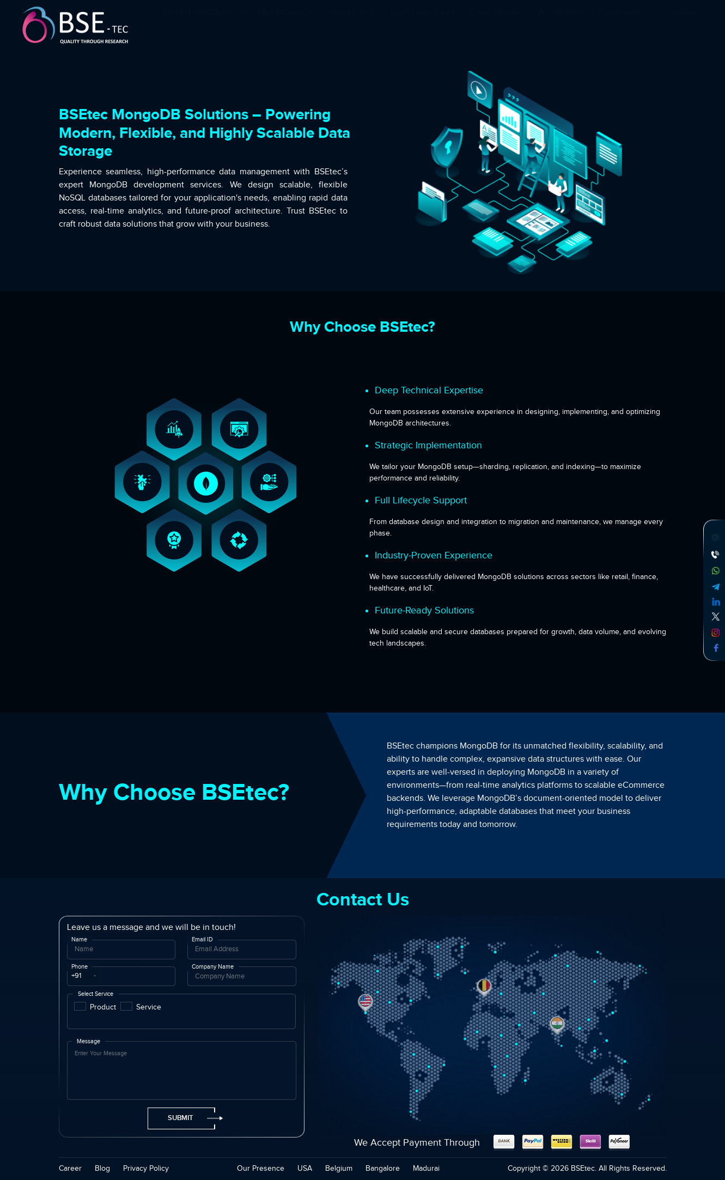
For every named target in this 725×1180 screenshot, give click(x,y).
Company (625, 26)
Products (352, 26)
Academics (562, 26)
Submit (192, 1118)
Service (148, 1007)
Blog (102, 1168)
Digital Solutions (203, 26)
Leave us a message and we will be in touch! (151, 927)
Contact (681, 26)
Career (70, 1168)
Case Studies (497, 26)
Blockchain (286, 26)
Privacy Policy (146, 1168)
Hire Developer (423, 26)
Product (103, 1007)
